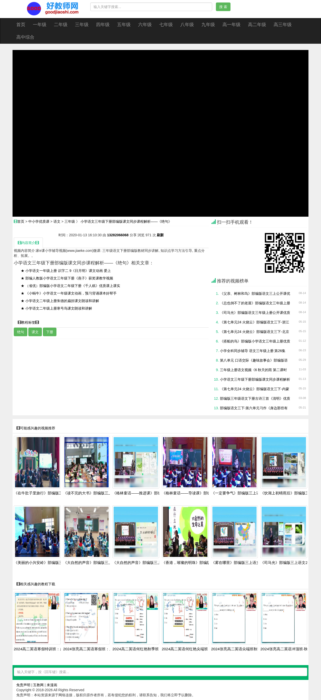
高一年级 (231, 24)
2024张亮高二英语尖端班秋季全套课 (241, 649)
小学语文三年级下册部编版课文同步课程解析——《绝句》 (126, 221)
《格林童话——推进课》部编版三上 (142, 493)
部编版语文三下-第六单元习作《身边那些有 (254, 408)
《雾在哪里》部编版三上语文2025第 (241, 563)
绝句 (20, 332)
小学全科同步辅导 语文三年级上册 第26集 (252, 351)
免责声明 (23, 685)
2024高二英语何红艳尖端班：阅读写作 (194, 649)
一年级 (39, 24)
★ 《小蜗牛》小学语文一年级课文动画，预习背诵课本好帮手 (69, 293)
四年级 (103, 24)
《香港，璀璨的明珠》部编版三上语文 (194, 563)
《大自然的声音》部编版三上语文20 (93, 563)
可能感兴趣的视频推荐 (36, 428)
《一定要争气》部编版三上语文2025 (241, 493)
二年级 (60, 24)
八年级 (187, 24)
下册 (49, 332)
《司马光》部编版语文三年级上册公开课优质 (255, 313)
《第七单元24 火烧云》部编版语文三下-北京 (254, 332)
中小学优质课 (38, 221)
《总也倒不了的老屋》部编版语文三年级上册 (255, 303)
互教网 (38, 685)
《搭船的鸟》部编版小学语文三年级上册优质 (255, 341)
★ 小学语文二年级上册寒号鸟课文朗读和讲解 (56, 308)
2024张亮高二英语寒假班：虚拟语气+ (95, 649)
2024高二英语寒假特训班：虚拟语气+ (45, 649)
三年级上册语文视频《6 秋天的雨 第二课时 (253, 370)
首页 (20, 24)
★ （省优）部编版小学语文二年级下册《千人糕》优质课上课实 (70, 286)
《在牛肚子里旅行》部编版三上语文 (44, 493)
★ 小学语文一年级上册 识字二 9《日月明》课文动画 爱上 (66, 271)
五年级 (124, 24)
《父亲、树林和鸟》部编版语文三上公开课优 (255, 293)
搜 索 (223, 7)
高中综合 (25, 37)
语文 (56, 221)
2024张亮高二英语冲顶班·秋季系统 (289, 649)
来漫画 (52, 685)
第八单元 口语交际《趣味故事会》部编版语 (254, 360)
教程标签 (28, 322)
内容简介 (28, 243)
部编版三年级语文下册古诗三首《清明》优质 (255, 398)
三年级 (82, 24)
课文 (35, 332)
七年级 (166, 24)
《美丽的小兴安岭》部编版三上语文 (44, 563)
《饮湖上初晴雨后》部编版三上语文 (290, 493)
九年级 (208, 24)
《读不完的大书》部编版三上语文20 (93, 493)
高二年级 (257, 24)
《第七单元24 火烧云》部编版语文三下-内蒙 (254, 389)
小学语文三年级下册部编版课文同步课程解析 (255, 379)
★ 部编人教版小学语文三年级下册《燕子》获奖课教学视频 (67, 278)
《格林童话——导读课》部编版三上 (192, 493)
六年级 (145, 24)
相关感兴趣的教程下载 (36, 584)
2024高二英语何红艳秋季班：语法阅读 (144, 649)
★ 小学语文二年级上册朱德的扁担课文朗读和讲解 (60, 301)
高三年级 (283, 24)
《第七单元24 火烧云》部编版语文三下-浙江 (254, 322)
